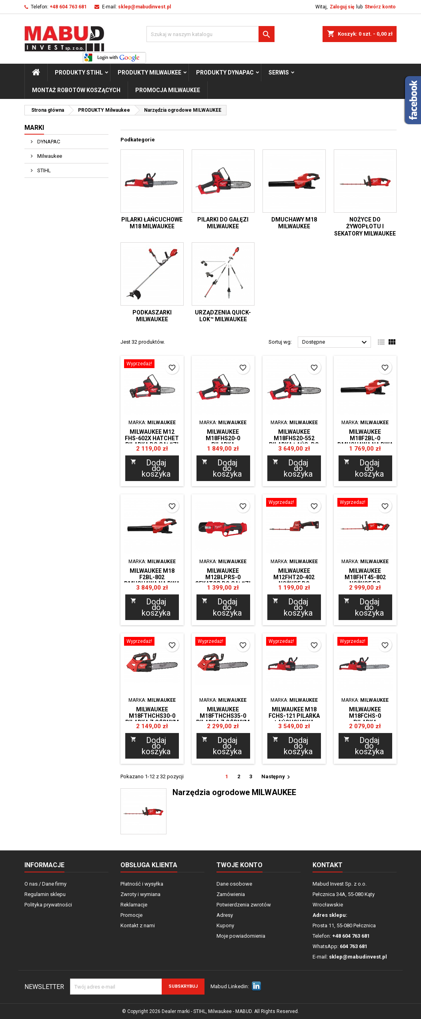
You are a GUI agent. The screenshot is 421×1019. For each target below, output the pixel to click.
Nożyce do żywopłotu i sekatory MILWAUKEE (365, 226)
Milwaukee (49, 156)
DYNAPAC (48, 142)
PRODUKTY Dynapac (225, 72)
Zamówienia (231, 894)
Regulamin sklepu (45, 894)
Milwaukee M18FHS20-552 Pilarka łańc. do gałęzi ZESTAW (294, 441)
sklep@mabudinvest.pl (144, 7)
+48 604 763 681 (68, 7)
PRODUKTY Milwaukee (149, 72)
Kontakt (328, 865)
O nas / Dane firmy (45, 884)
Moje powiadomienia (241, 936)
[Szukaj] (210, 34)
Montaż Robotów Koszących (76, 90)
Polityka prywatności (48, 905)
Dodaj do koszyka (150, 468)
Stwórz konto (380, 7)
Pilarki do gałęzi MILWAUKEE (223, 223)
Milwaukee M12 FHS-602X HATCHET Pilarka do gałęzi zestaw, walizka (152, 441)
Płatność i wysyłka (141, 884)
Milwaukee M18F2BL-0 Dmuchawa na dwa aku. (365, 441)
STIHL (43, 170)
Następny (276, 777)
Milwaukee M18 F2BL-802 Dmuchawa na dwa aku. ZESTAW (152, 580)
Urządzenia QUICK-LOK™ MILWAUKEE (223, 316)
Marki (34, 127)
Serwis (279, 72)
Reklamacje (133, 905)
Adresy (225, 915)
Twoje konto (240, 865)
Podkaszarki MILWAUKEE (152, 316)
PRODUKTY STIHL (79, 72)
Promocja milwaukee (167, 90)
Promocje (131, 915)
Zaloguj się (342, 7)
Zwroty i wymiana (140, 894)
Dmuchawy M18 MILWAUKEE (294, 223)
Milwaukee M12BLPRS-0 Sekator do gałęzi (223, 577)
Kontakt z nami (137, 925)
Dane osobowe (234, 884)
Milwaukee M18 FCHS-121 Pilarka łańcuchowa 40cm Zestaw (294, 719)
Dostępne (335, 342)
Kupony (225, 925)
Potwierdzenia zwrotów (244, 905)
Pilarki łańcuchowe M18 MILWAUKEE (151, 223)
